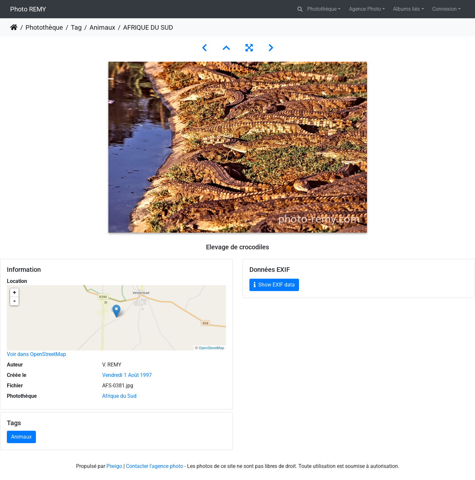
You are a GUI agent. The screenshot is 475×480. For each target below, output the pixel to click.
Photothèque (322, 9)
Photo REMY (28, 9)
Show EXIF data (274, 285)
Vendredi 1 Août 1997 (127, 375)
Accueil (14, 27)
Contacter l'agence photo (154, 466)
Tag (76, 27)
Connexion (444, 9)
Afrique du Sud (119, 396)
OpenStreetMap (211, 348)
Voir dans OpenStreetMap (36, 354)
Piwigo (114, 466)
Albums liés (406, 9)
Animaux (102, 27)
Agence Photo (365, 9)
